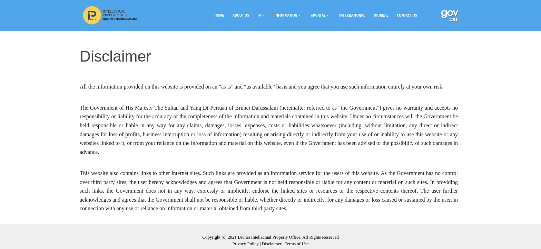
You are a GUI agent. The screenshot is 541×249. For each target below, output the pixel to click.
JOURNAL (381, 15)
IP (259, 15)
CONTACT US (407, 15)
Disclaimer (272, 243)
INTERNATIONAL (352, 15)
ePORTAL (318, 15)
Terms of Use (297, 243)
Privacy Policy (245, 243)
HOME (219, 15)
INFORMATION (286, 15)
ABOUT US (241, 15)
